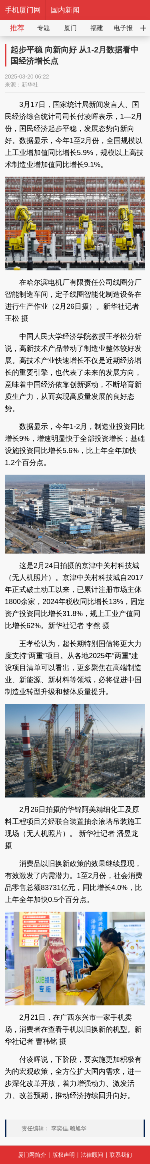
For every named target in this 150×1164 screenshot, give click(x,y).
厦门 (70, 27)
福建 (96, 27)
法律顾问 (92, 1155)
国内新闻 (65, 10)
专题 (43, 27)
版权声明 (63, 1155)
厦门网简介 (32, 1155)
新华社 (30, 84)
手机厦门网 (23, 10)
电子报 (123, 27)
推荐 (17, 28)
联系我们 (121, 1155)
